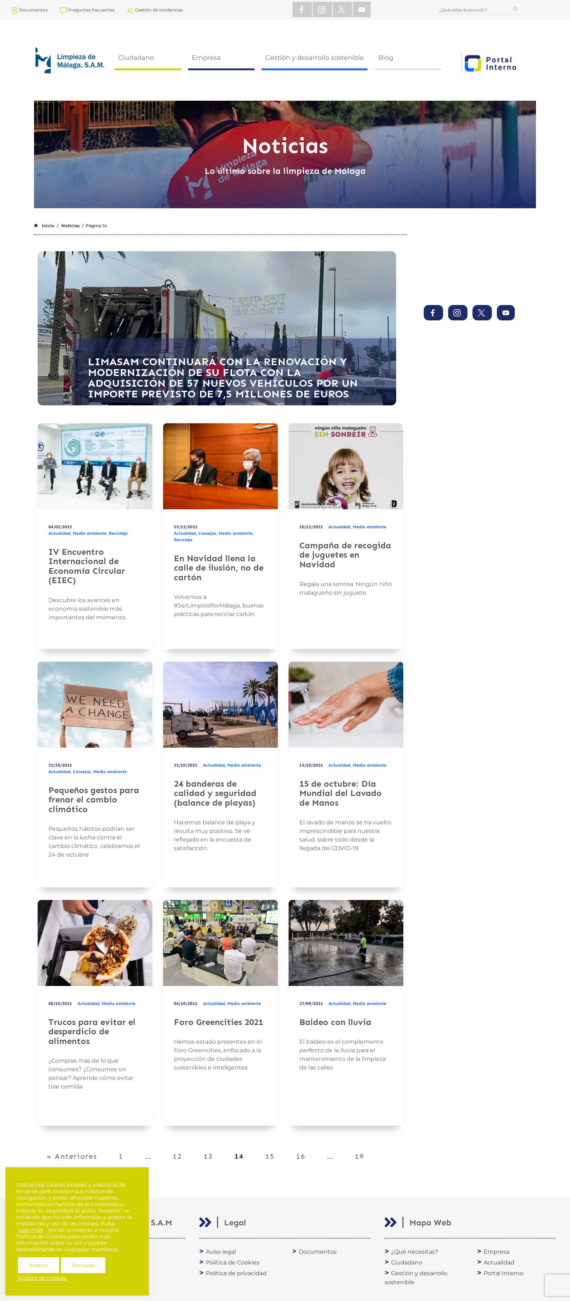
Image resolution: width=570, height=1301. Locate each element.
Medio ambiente (89, 533)
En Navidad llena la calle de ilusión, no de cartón (218, 567)
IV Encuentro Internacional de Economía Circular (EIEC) (86, 566)
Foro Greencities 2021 (218, 1022)
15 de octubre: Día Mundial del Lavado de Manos (340, 793)
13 (212, 1152)
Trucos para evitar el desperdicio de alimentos (92, 1031)
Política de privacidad (236, 1273)
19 (364, 1152)
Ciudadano (136, 58)
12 (181, 1152)
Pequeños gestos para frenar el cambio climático (93, 799)
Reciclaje (118, 533)
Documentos (318, 1251)
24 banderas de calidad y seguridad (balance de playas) (215, 793)
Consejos (207, 533)
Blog (385, 58)
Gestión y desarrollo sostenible (314, 58)
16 (305, 1152)
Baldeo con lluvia (335, 1022)
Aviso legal (221, 1251)
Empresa (206, 58)
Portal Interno (503, 1273)
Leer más (30, 1230)
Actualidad (59, 533)
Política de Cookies (233, 1262)
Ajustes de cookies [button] (42, 1278)
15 (274, 1152)
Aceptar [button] (38, 1265)
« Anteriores (72, 1156)
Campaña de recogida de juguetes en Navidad (345, 555)
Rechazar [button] (83, 1265)
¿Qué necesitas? (414, 1251)
